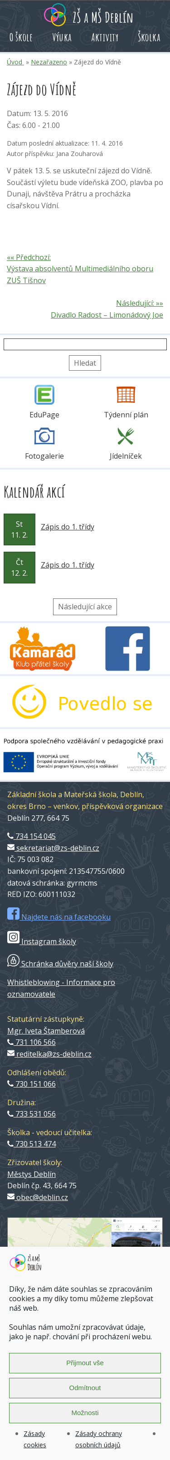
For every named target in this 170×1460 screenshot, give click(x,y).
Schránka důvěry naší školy (60, 964)
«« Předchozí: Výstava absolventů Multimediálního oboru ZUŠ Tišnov (80, 268)
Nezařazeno (49, 62)
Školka (149, 37)
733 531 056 (31, 1114)
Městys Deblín (31, 1174)
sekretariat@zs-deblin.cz (53, 848)
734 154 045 (31, 836)
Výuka (62, 37)
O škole (21, 37)
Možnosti (84, 1412)
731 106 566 (31, 1042)
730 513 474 (31, 1144)
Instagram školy (41, 941)
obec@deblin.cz (37, 1197)
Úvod (15, 62)
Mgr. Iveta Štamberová (46, 1031)
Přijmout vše (85, 1363)
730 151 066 (31, 1084)
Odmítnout (85, 1387)
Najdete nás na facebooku (59, 917)
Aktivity (105, 37)
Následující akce (85, 607)
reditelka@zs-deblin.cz (49, 1054)
